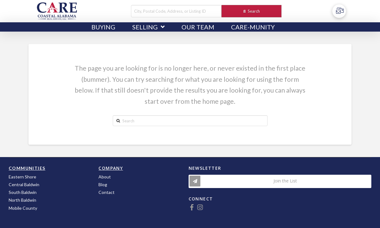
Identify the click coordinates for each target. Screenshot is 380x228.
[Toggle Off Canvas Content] (339, 11)
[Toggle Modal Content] (280, 181)
